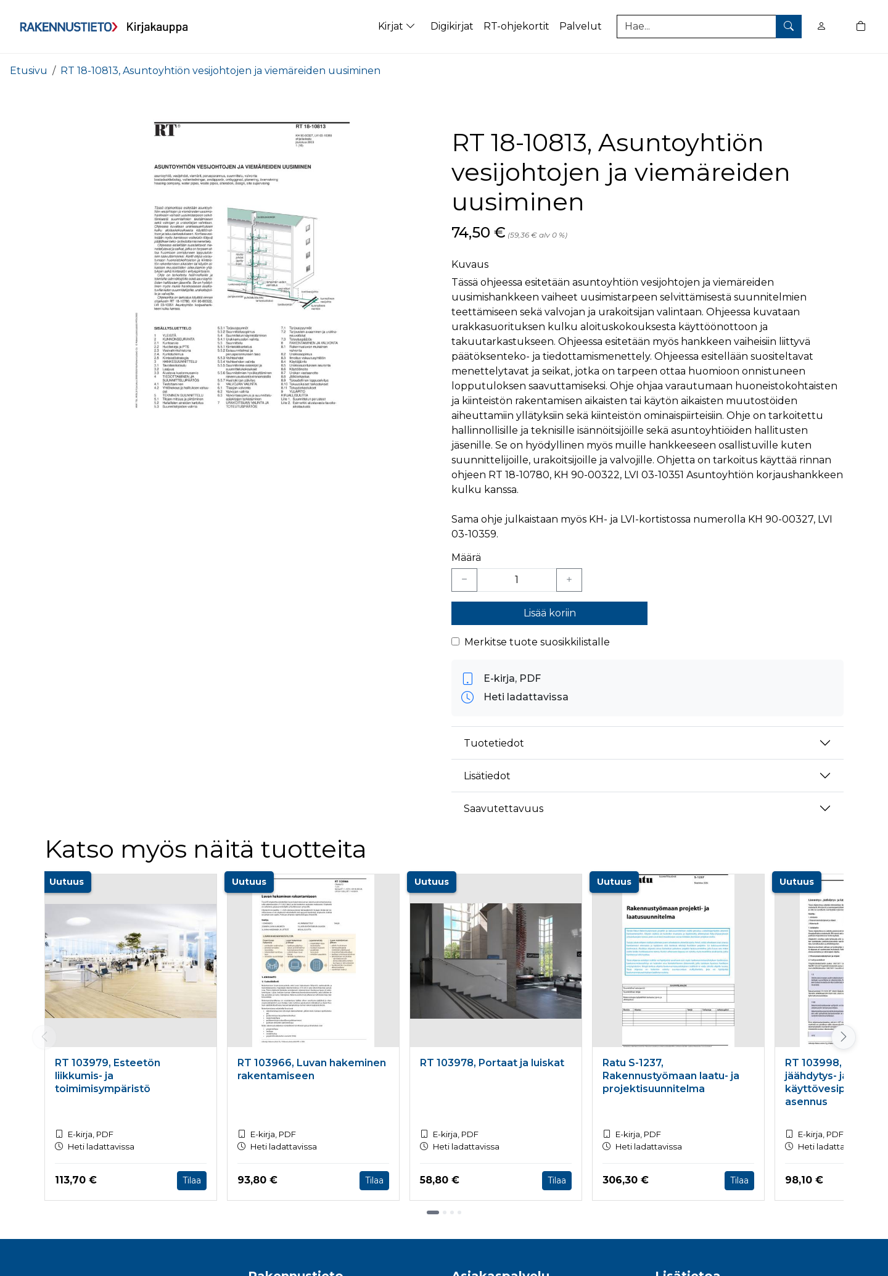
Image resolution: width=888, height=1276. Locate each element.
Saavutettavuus (503, 808)
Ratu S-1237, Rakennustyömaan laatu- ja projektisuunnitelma (670, 1076)
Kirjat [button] (398, 26)
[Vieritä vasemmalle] (44, 1037)
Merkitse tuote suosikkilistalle (537, 642)
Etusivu (28, 71)
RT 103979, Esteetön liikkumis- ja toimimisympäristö (107, 1076)
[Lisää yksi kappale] (569, 580)
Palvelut (580, 26)
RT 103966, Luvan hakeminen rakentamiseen (311, 1069)
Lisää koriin (550, 613)
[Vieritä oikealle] (843, 1037)
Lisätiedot (487, 776)
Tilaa (192, 1180)
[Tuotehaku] (709, 26)
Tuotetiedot (494, 743)
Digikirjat (452, 26)
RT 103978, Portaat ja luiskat (492, 1063)
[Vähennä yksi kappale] (464, 580)
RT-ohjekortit (516, 26)
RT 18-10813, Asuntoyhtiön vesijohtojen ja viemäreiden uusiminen (220, 71)
